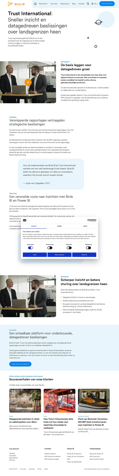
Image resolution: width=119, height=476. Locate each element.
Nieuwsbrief (13, 458)
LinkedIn (46, 469)
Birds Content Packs (97, 459)
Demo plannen (107, 3)
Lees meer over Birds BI (20, 364)
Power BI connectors (74, 454)
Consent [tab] (33, 226)
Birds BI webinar (50, 454)
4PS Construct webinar (52, 456)
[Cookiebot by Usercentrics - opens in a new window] (88, 220)
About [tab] (85, 226)
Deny (34, 254)
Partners (12, 460)
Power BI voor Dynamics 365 (75, 457)
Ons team (12, 456)
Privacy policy (23, 469)
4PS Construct (95, 456)
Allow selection (59, 254)
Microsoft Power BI (96, 454)
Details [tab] (59, 226)
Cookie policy (32, 469)
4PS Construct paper (51, 459)
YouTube (39, 469)
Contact (12, 453)
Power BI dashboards (74, 462)
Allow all (84, 254)
